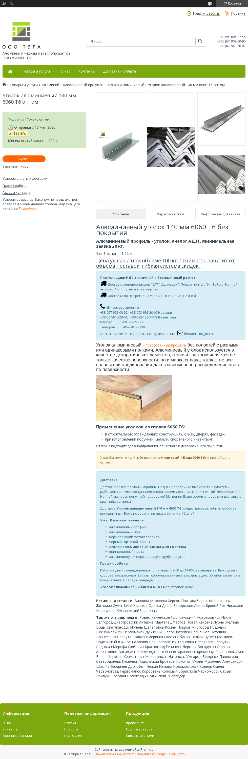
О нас (65, 71)
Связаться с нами (140, 735)
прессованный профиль (166, 345)
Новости (71, 729)
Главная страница (17, 735)
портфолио (73, 735)
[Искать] (199, 41)
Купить (24, 159)
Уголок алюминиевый (125, 85)
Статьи (70, 723)
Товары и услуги (36, 71)
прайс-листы (136, 723)
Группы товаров (139, 729)
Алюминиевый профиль (83, 85)
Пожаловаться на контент (114, 754)
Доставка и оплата (119, 71)
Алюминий (50, 85)
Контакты (86, 71)
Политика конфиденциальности (161, 754)
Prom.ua (146, 749)
